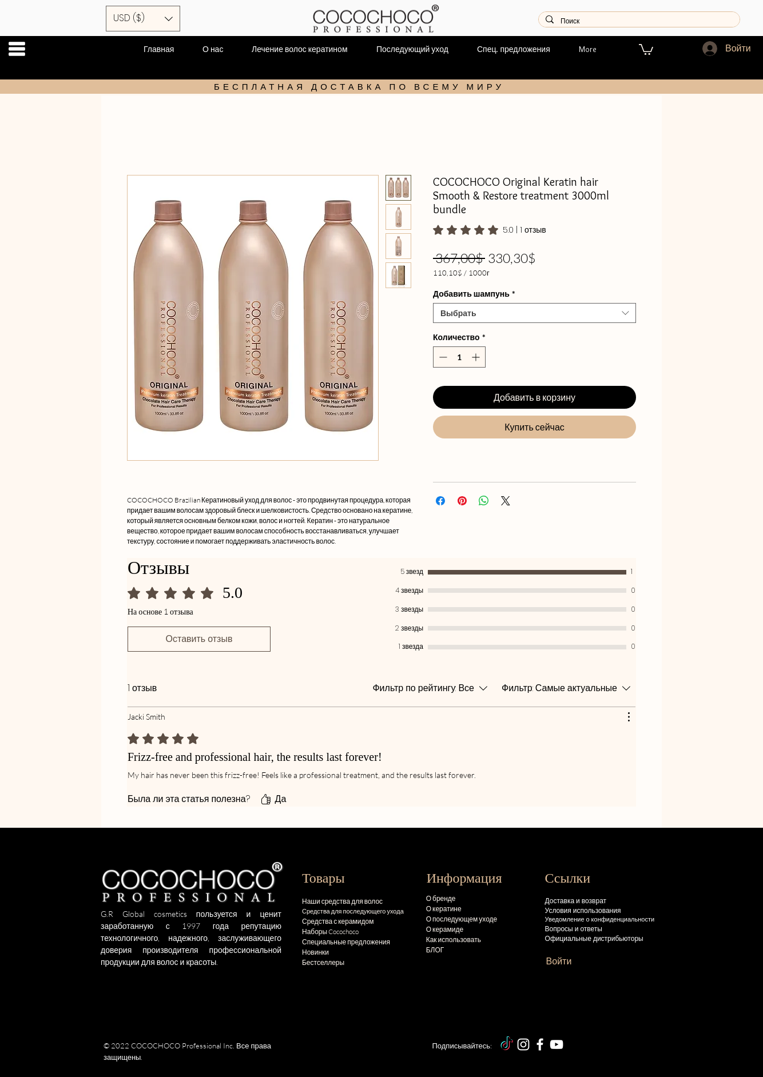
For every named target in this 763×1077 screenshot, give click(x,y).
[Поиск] (638, 21)
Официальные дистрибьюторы (594, 938)
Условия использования (583, 910)
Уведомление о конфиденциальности (601, 919)
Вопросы (559, 929)
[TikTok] (507, 1044)
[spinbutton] (459, 357)
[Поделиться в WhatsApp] (484, 501)
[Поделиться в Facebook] (440, 501)
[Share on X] (505, 501)
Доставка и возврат (575, 901)
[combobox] (534, 313)
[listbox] (143, 18)
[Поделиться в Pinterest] (462, 501)
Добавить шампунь (474, 293)
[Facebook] (540, 1044)
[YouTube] (557, 1044)
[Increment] (477, 357)
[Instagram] (523, 1044)
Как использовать (453, 939)
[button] (17, 49)
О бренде (441, 898)
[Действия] (628, 717)
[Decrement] (442, 357)
